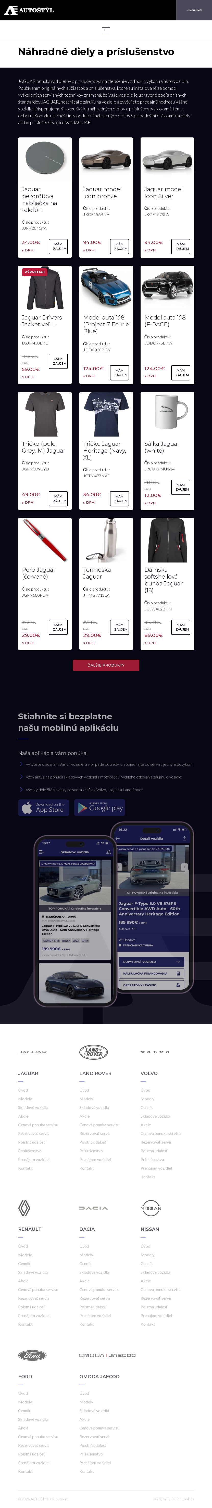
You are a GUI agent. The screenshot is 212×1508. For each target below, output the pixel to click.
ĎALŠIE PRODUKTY (106, 665)
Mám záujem (59, 246)
